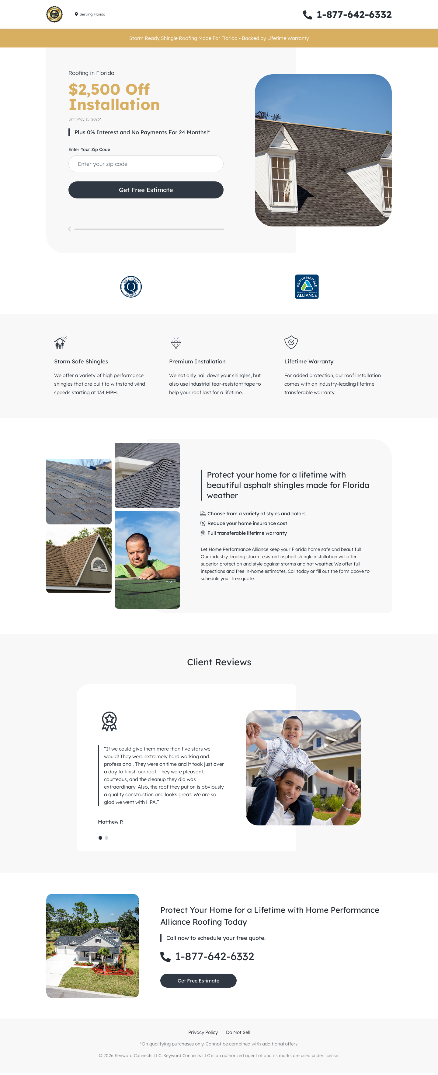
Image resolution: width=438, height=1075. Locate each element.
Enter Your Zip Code (89, 149)
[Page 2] (106, 840)
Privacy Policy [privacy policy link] (203, 1034)
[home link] (54, 14)
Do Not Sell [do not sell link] (238, 1034)
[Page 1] (100, 840)
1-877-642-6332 (347, 14)
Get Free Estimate (146, 190)
